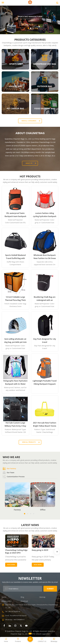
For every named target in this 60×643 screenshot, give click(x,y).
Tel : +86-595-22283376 (12, 611)
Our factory (9, 468)
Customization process (14, 476)
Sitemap (42, 597)
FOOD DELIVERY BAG (44, 108)
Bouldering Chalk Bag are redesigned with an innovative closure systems (44, 299)
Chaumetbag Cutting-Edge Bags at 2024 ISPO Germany (16, 551)
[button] (28, 28)
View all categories (29, 121)
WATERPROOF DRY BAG (44, 64)
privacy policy (6, 601)
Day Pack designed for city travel (44, 340)
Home (4, 597)
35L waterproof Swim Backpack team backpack (15, 215)
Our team (8, 472)
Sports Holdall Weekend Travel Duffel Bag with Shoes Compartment (15, 257)
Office (42, 510)
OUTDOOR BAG (44, 86)
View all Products (29, 442)
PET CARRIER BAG (15, 108)
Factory (17, 510)
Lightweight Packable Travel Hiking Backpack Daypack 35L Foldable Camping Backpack (45, 383)
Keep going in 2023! (40, 550)
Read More (11, 565)
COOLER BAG (15, 86)
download (24, 601)
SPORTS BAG (15, 64)
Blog (22, 597)
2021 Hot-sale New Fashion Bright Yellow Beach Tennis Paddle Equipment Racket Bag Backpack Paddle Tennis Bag (44, 424)
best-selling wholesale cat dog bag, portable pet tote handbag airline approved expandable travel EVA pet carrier (15, 341)
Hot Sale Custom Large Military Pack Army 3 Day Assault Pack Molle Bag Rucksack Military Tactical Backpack (15, 424)
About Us (29, 163)
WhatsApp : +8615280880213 (14, 620)
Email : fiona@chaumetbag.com (16, 616)
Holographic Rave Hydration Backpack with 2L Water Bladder (15, 383)
